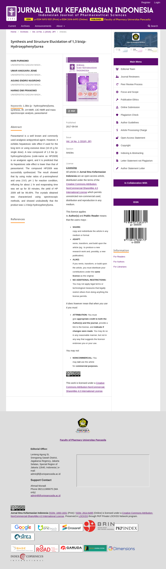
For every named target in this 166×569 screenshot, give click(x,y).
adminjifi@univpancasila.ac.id (45, 495)
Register (145, 2)
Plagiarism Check (129, 115)
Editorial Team (128, 69)
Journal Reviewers (130, 76)
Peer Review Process (131, 84)
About (59, 26)
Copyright (125, 145)
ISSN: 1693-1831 (58, 513)
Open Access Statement (133, 137)
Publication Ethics (130, 99)
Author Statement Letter (133, 168)
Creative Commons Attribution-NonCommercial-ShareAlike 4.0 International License (82, 188)
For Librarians (119, 266)
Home (13, 32)
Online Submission (130, 107)
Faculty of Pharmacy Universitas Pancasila (83, 440)
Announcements (43, 26)
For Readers (119, 256)
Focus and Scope (129, 92)
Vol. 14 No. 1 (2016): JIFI (44, 32)
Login (157, 2)
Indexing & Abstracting (132, 153)
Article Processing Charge (134, 130)
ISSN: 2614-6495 (84, 513)
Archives (25, 26)
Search (153, 26)
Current (12, 26)
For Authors (118, 261)
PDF (72, 111)
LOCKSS (83, 516)
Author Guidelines (130, 122)
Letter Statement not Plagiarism (137, 160)
